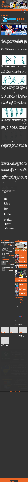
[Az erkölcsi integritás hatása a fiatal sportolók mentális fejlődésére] (23, 330)
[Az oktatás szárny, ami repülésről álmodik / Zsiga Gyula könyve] (17, 294)
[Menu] (3, 10)
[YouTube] (21, 316)
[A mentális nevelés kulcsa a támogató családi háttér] (17, 266)
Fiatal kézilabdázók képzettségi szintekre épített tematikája (22, 257)
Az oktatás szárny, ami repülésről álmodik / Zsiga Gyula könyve (22, 294)
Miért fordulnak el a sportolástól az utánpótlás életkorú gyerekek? (22, 261)
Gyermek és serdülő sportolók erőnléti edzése (4, 334)
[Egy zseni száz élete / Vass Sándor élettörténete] (17, 289)
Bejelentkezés (17, 320)
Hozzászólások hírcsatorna (18, 323)
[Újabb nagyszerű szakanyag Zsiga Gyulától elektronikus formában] (17, 285)
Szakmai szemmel (20, 255)
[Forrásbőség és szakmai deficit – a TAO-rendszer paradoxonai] (21, 246)
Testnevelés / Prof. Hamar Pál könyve (20, 278)
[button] (3, 10)
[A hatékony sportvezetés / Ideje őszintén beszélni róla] (14, 330)
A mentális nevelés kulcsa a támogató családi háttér (23, 266)
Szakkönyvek (20, 283)
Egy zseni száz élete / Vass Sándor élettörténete (22, 289)
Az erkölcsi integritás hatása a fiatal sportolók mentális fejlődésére (23, 335)
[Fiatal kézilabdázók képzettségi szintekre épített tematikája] (17, 256)
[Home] (1, 10)
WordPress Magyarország (18, 324)
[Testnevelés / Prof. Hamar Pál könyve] (21, 274)
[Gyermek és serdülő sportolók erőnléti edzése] (5, 330)
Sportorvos (11, 332)
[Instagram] (20, 316)
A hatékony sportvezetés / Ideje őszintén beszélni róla (13, 334)
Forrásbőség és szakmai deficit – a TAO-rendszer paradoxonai (20, 251)
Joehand (6, 335)
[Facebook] (19, 316)
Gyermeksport (3, 332)
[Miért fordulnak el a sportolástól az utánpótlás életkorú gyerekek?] (17, 261)
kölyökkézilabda (6, 7)
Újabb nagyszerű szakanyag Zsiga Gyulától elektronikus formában (22, 285)
